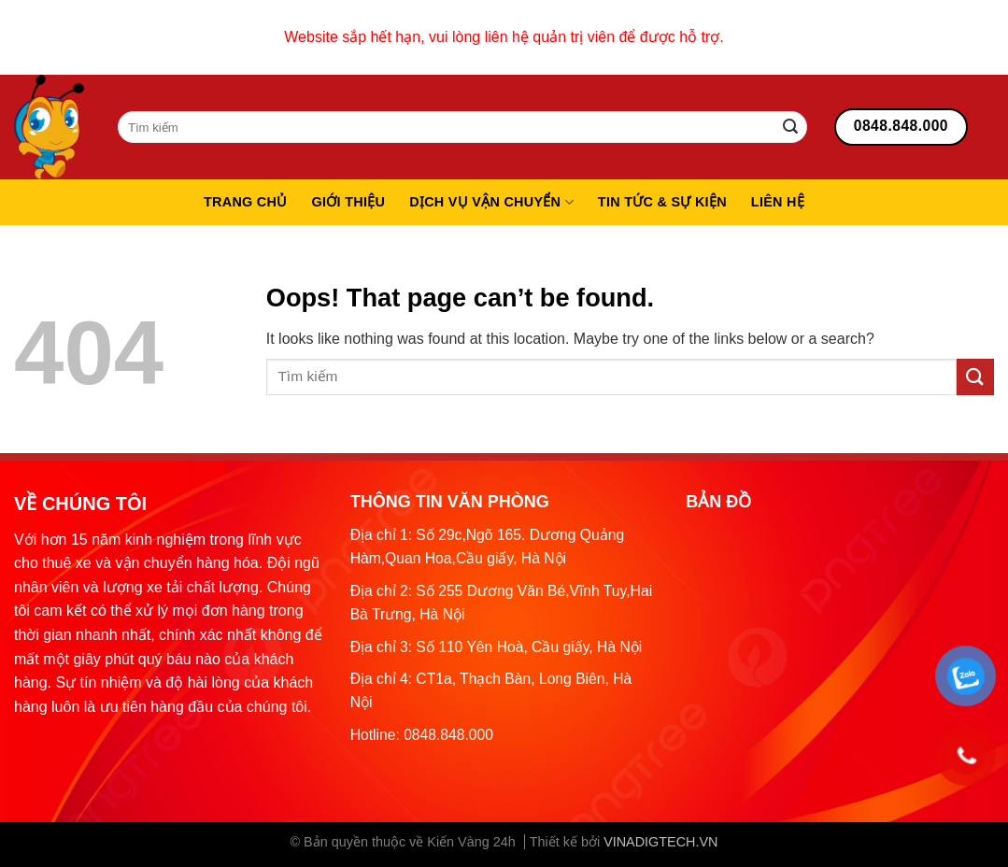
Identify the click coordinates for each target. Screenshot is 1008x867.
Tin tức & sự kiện (662, 201)
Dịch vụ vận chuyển (491, 202)
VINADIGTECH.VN (660, 841)
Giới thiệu (349, 201)
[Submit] (790, 127)
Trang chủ (246, 201)
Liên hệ (777, 201)
